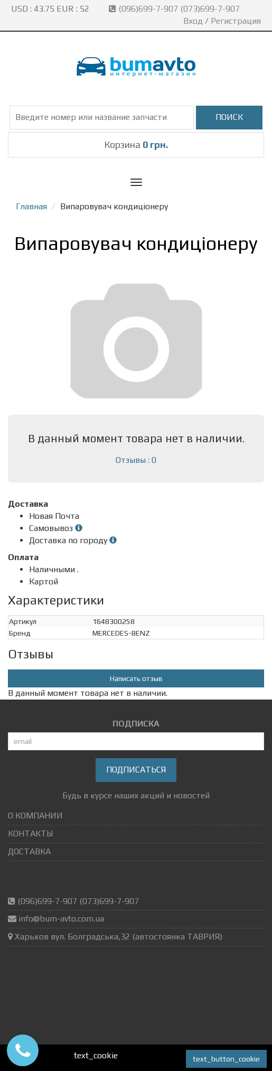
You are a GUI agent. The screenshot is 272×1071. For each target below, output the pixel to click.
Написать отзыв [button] (136, 678)
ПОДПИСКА (136, 724)
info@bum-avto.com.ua (61, 919)
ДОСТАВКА (29, 851)
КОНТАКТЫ (30, 833)
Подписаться (136, 770)
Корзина (136, 144)
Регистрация (236, 21)
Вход (193, 21)
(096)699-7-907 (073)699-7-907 (175, 9)
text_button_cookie (226, 1059)
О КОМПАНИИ (35, 816)
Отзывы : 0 (136, 460)
